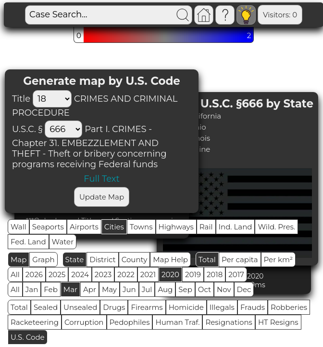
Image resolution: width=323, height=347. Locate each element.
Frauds (252, 307)
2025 (57, 274)
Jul (147, 289)
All (15, 274)
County (135, 259)
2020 (170, 274)
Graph (43, 259)
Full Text (101, 179)
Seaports (48, 226)
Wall (18, 226)
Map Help (170, 259)
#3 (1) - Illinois (186, 138)
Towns (141, 226)
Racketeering (35, 322)
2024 (80, 274)
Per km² (278, 259)
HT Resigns (278, 322)
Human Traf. (177, 322)
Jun (129, 289)
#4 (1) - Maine (186, 149)
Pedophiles (130, 322)
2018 (215, 274)
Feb (50, 289)
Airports (84, 226)
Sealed (46, 307)
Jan (31, 289)
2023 (103, 274)
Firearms (146, 307)
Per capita (240, 259)
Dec (244, 289)
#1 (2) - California (192, 115)
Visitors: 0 (280, 14)
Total (207, 259)
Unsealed (80, 307)
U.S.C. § (27, 129)
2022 (125, 274)
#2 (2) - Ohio (184, 127)
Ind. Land (235, 226)
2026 (34, 274)
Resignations (228, 322)
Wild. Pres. (276, 226)
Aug (165, 289)
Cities (114, 226)
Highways (176, 226)
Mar (70, 289)
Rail (206, 226)
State (74, 259)
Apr (89, 289)
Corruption (84, 322)
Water (63, 241)
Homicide (186, 307)
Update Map (101, 196)
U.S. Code (28, 337)
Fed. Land (28, 241)
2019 (193, 274)
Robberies (289, 307)
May (109, 289)
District (102, 259)
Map (18, 259)
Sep (185, 289)
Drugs (114, 307)
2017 (236, 274)
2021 (148, 274)
